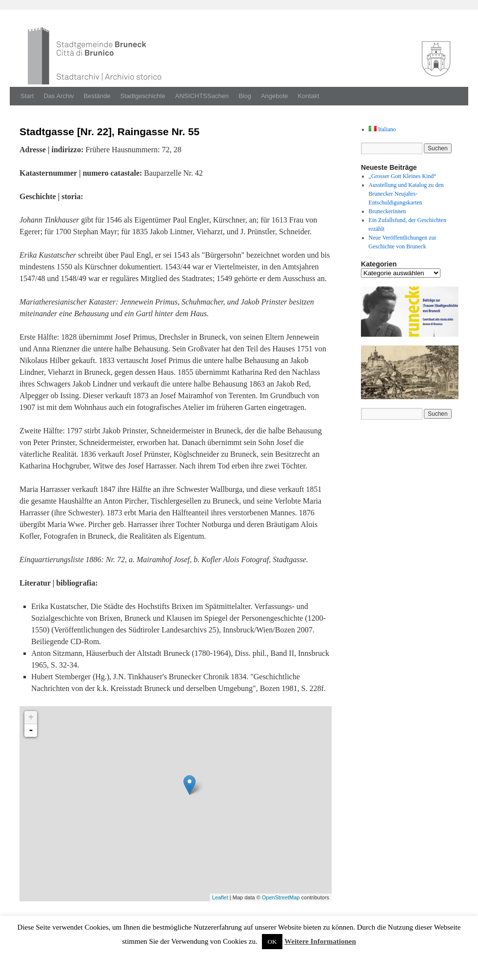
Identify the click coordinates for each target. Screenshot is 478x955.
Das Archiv (58, 96)
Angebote (274, 96)
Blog (245, 96)
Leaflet (220, 897)
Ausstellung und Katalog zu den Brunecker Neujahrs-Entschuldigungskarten (406, 194)
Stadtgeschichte (143, 96)
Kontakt (308, 96)
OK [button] (272, 941)
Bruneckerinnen (387, 211)
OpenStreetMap (281, 897)
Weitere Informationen (320, 941)
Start (27, 96)
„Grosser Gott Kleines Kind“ (403, 176)
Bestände (97, 96)
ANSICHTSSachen (202, 96)
